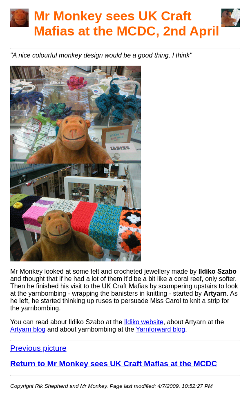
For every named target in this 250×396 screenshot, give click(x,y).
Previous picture (38, 348)
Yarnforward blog (160, 329)
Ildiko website (143, 322)
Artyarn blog (27, 329)
